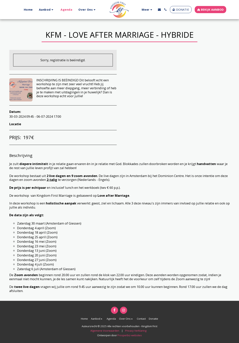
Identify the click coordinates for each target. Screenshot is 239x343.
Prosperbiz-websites (129, 335)
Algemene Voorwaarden (104, 330)
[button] (46, 10)
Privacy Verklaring (135, 330)
